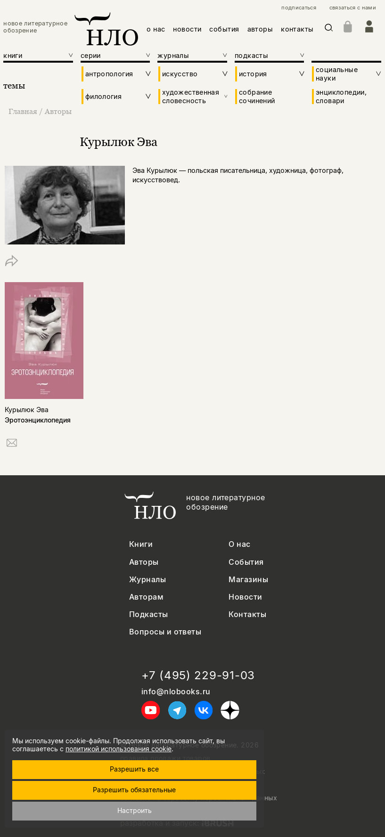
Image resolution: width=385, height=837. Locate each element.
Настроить (134, 810)
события (224, 29)
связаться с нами (352, 8)
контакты (297, 29)
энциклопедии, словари (341, 96)
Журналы (147, 579)
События (246, 562)
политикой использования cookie (119, 749)
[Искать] (329, 29)
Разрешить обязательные (134, 790)
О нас (239, 544)
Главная (23, 111)
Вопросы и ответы (165, 631)
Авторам (146, 597)
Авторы (58, 111)
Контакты (247, 614)
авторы (260, 29)
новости (187, 29)
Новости (245, 597)
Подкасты (148, 614)
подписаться (298, 8)
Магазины (248, 579)
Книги (141, 544)
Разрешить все (134, 769)
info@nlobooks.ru (176, 691)
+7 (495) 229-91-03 (198, 675)
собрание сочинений (257, 96)
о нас (156, 29)
